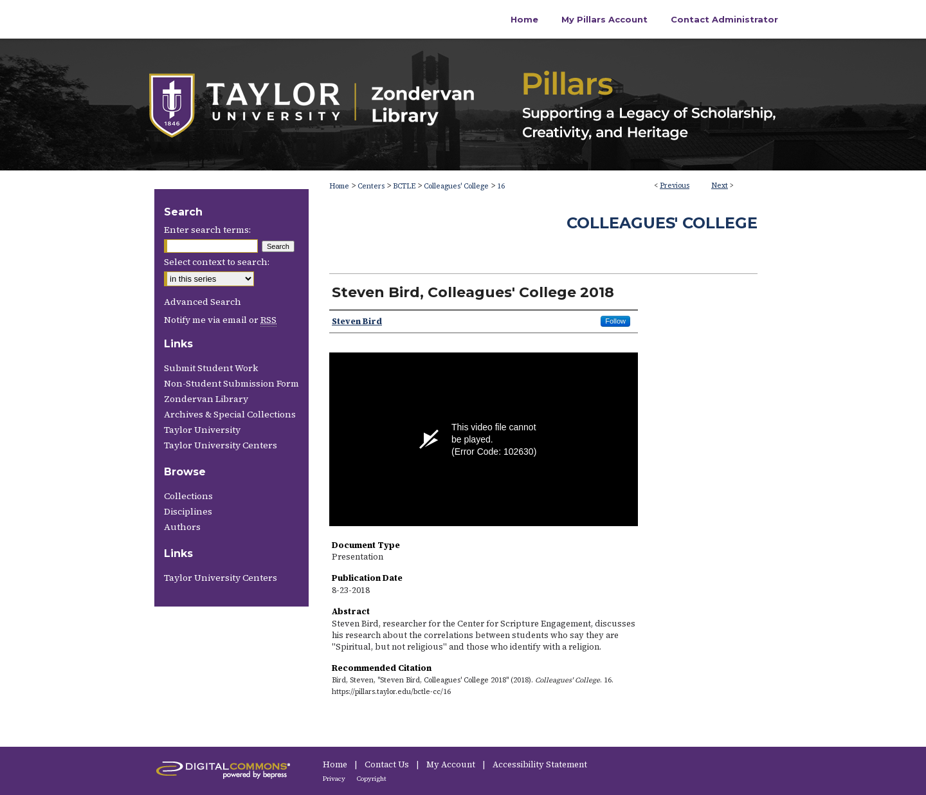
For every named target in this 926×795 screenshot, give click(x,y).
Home (339, 186)
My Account (451, 764)
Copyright (371, 778)
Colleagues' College (456, 186)
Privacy (335, 778)
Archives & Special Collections (230, 414)
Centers (371, 186)
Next (719, 185)
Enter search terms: (207, 229)
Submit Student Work (211, 367)
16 (501, 186)
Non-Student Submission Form (231, 383)
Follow (615, 321)
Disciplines (188, 511)
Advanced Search (202, 301)
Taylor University (202, 429)
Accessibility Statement (540, 764)
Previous (674, 185)
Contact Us (388, 764)
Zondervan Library (206, 398)
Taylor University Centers (220, 445)
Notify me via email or (220, 319)
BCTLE (404, 186)
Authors (182, 526)
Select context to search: (216, 261)
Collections (188, 495)
